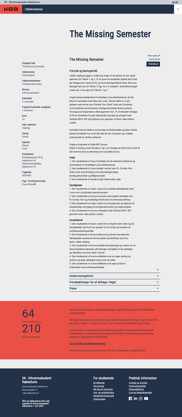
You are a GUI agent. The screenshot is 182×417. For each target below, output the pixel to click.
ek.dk (175, 2)
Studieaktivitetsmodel (103, 396)
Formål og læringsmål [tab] (114, 71)
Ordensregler (99, 399)
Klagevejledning (136, 389)
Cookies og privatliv (138, 383)
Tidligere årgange (33, 9)
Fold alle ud (153, 64)
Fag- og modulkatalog (103, 393)
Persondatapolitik (137, 386)
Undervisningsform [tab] (114, 276)
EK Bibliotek (99, 383)
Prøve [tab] (114, 288)
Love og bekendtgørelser (140, 393)
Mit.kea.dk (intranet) (103, 389)
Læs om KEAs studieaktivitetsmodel (87, 343)
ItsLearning (98, 386)
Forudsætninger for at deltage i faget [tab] (114, 282)
